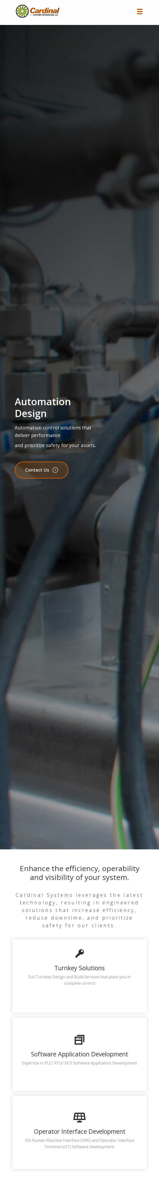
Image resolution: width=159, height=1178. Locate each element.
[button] (41, 470)
